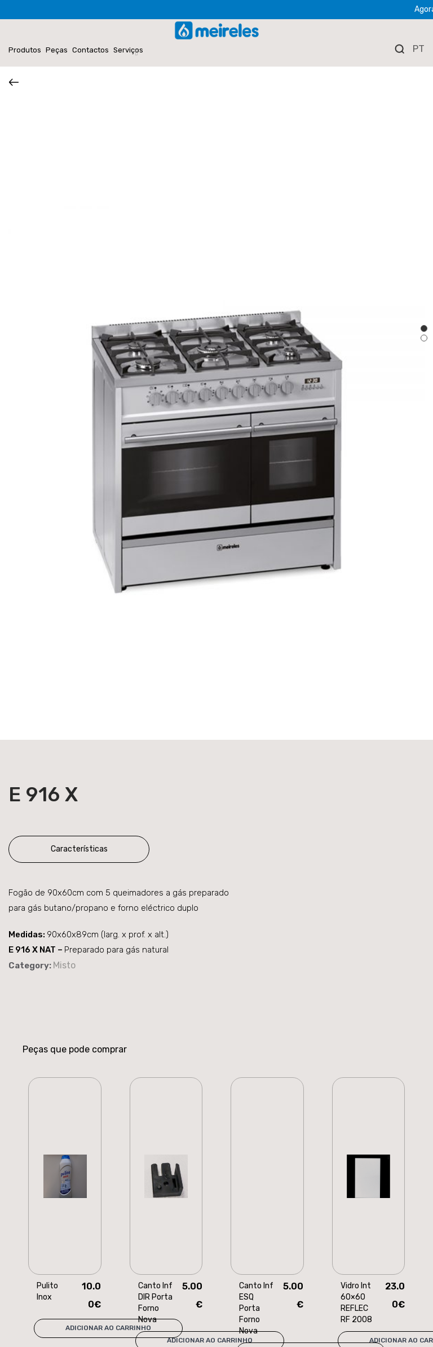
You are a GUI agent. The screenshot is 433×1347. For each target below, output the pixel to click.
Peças (57, 50)
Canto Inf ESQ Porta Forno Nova (256, 1308)
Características (79, 849)
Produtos (24, 50)
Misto (64, 965)
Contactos (90, 50)
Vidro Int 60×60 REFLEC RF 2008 (356, 1302)
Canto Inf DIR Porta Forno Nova (155, 1302)
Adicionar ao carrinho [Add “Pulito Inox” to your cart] (108, 1328)
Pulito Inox (47, 1291)
